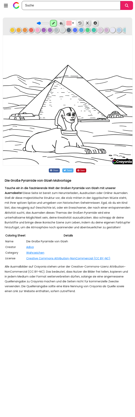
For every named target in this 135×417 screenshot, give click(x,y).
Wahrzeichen (35, 253)
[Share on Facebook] (54, 170)
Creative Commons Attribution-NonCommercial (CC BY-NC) (68, 258)
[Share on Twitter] (67, 170)
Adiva (30, 247)
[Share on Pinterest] (81, 170)
